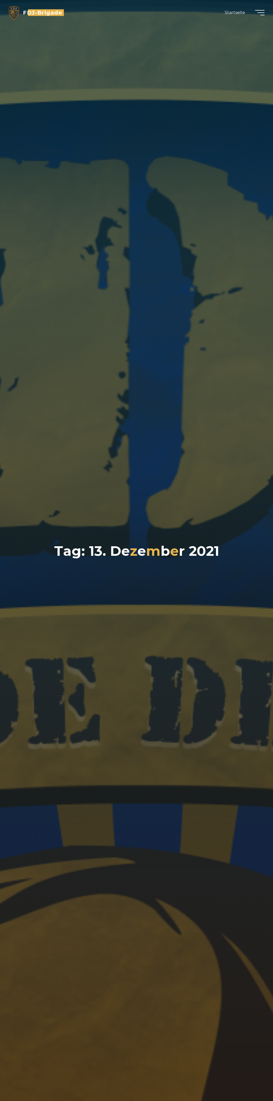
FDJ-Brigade (42, 12)
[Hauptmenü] (260, 12)
